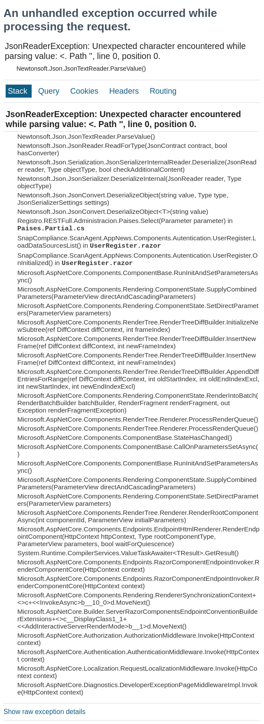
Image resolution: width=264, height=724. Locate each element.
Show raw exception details (44, 711)
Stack (18, 91)
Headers (125, 91)
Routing (163, 91)
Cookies (85, 91)
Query (50, 91)
